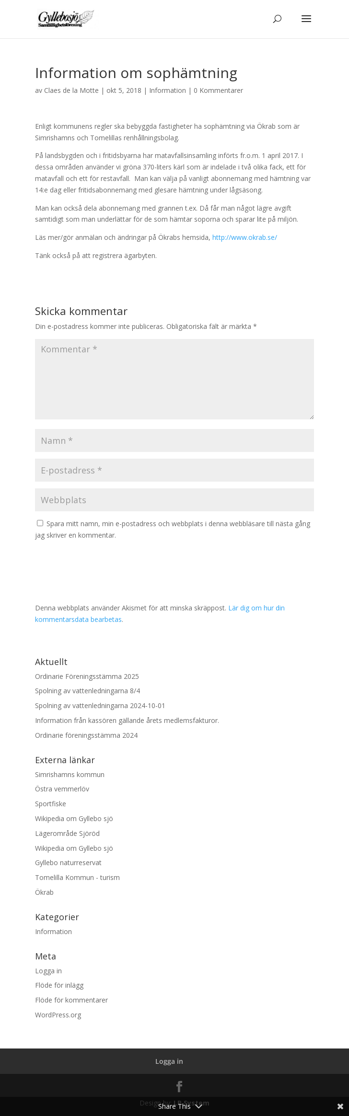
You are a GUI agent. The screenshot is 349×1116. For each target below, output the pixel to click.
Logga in (48, 970)
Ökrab (44, 892)
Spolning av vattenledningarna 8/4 (87, 690)
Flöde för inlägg (59, 985)
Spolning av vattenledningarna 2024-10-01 (100, 705)
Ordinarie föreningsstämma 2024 (86, 735)
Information (167, 90)
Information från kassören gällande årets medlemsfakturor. (127, 720)
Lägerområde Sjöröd (67, 833)
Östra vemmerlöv (62, 788)
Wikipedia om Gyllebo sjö (74, 818)
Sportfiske (50, 803)
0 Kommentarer (218, 90)
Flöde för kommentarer (71, 999)
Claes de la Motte (71, 90)
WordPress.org (58, 1014)
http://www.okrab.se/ (244, 237)
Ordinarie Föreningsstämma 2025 (87, 676)
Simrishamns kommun (70, 774)
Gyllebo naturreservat (68, 862)
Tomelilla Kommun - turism (77, 877)
